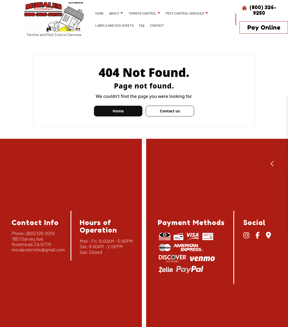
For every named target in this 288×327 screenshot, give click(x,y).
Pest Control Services (185, 13)
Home (99, 13)
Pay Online (263, 27)
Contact (157, 25)
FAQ (142, 25)
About (114, 13)
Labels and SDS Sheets (114, 25)
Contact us (170, 110)
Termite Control (142, 13)
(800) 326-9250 (259, 10)
